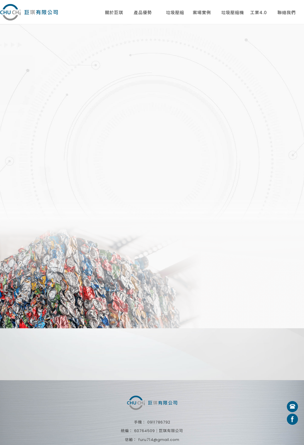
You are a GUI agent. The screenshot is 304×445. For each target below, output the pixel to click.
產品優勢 (143, 13)
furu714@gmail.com (158, 439)
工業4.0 (258, 13)
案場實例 (202, 13)
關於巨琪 (114, 13)
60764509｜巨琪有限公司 (158, 430)
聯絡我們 (287, 13)
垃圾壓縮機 (175, 14)
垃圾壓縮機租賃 (232, 14)
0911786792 (158, 422)
